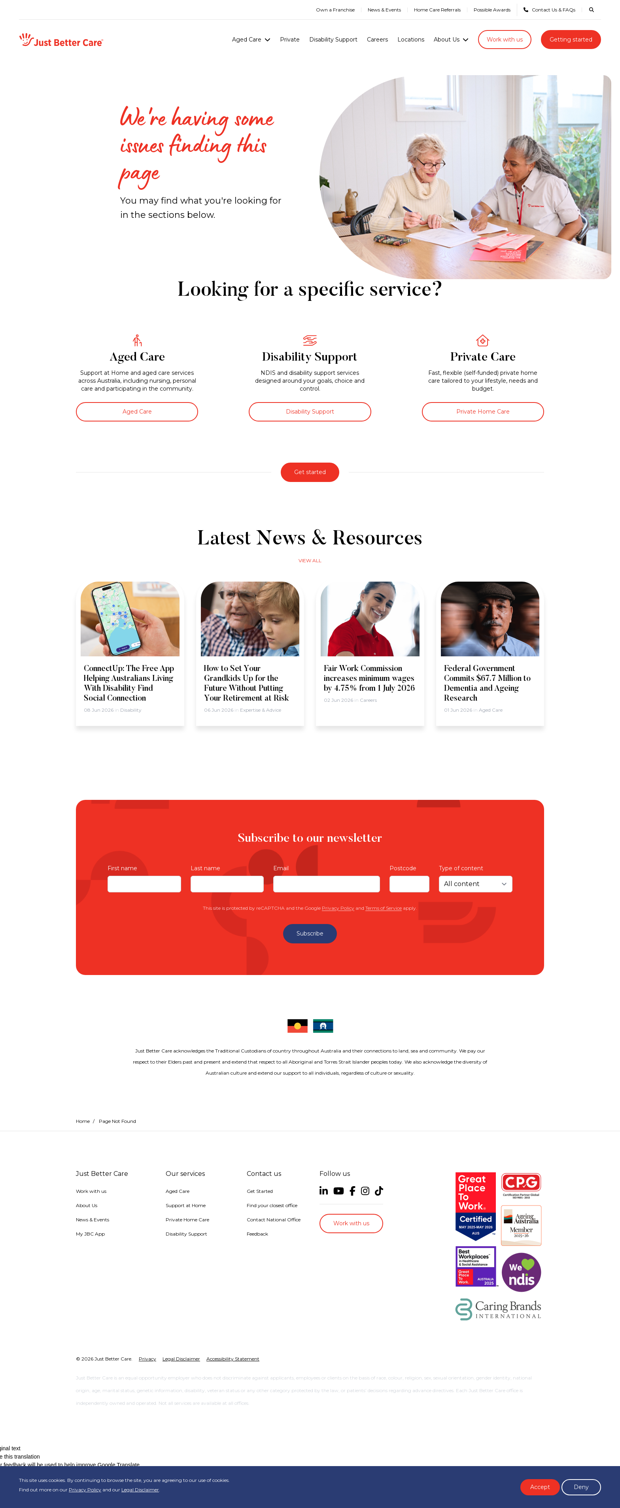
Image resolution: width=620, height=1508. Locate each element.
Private (290, 39)
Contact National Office (274, 1220)
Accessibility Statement (232, 1329)
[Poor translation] (5, 1449)
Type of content (461, 868)
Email (281, 868)
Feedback (257, 1234)
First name (122, 868)
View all (310, 560)
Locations (410, 39)
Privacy (147, 1329)
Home (83, 1121)
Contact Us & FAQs (549, 10)
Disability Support (333, 39)
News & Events (384, 10)
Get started (310, 472)
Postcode (402, 868)
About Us (446, 39)
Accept (540, 1487)
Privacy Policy (338, 908)
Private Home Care (483, 411)
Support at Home (186, 1205)
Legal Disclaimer (140, 1490)
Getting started (571, 39)
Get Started (260, 1191)
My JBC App (90, 1234)
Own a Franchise (335, 10)
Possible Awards (492, 10)
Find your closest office (272, 1205)
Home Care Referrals (437, 10)
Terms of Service (383, 908)
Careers (377, 39)
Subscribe (310, 933)
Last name (205, 868)
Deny (581, 1487)
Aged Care (246, 39)
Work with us (505, 39)
